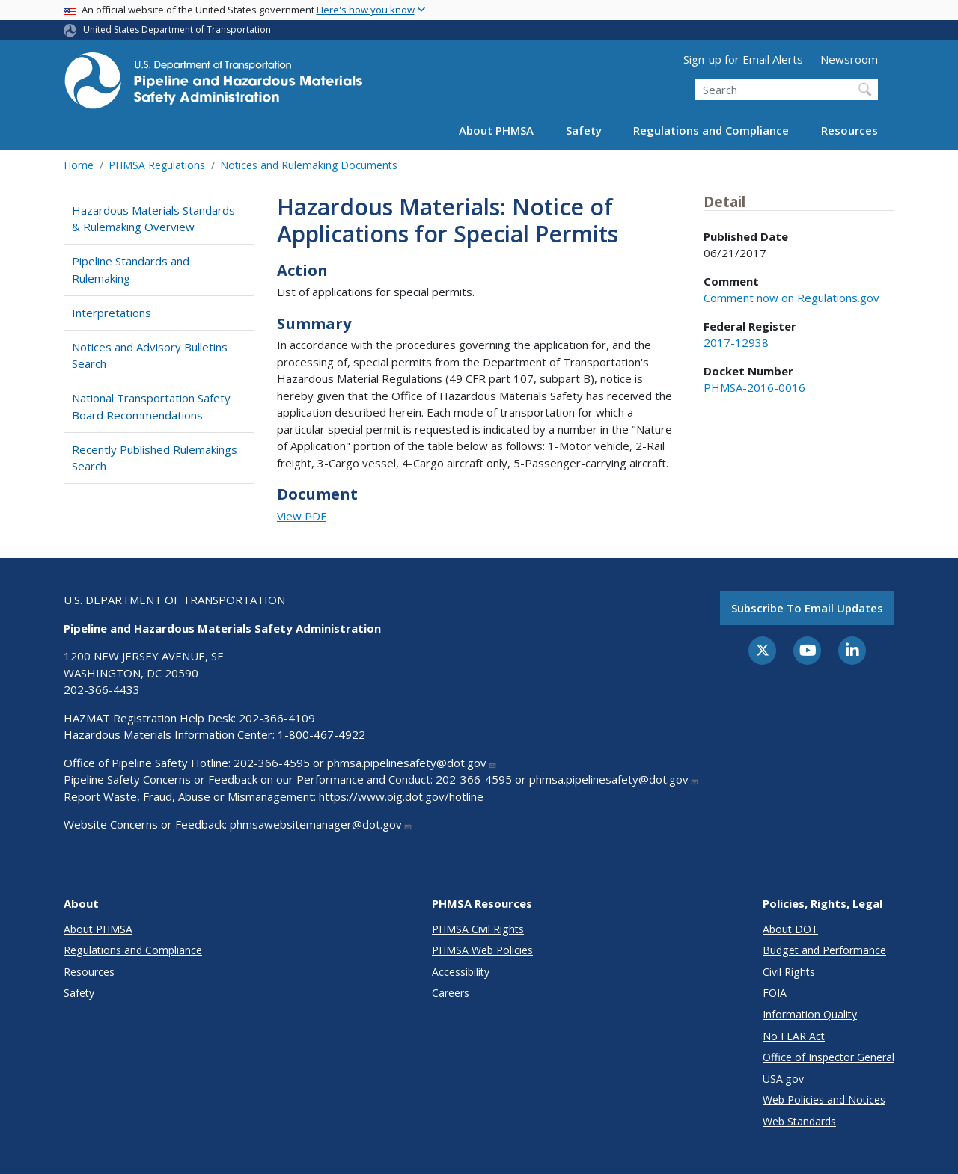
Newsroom (849, 59)
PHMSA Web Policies (482, 950)
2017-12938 (736, 342)
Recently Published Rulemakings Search (154, 458)
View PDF (301, 515)
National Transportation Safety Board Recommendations (151, 406)
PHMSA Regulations (157, 165)
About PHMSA (496, 130)
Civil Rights (789, 972)
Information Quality (810, 1014)
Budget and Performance (824, 950)
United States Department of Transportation (177, 29)
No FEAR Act (794, 1036)
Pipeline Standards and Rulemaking (130, 269)
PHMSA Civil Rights (478, 929)
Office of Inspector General (828, 1057)
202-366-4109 (277, 717)
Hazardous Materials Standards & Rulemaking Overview (153, 219)
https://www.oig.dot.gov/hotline (401, 796)
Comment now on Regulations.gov (791, 297)
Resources (849, 130)
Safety (584, 130)
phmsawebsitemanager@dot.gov (321, 824)
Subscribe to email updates (807, 607)
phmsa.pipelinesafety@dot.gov (412, 762)
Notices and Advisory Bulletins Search (150, 355)
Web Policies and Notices (824, 1099)
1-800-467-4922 (321, 734)
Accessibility (460, 972)
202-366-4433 (102, 689)
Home (79, 165)
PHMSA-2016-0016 (754, 387)
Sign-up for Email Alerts (743, 59)
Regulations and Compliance (711, 130)
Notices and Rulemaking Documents (308, 165)
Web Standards (799, 1121)
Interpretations (111, 312)
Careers (450, 993)
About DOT (790, 929)
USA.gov (783, 1079)
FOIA (775, 993)
